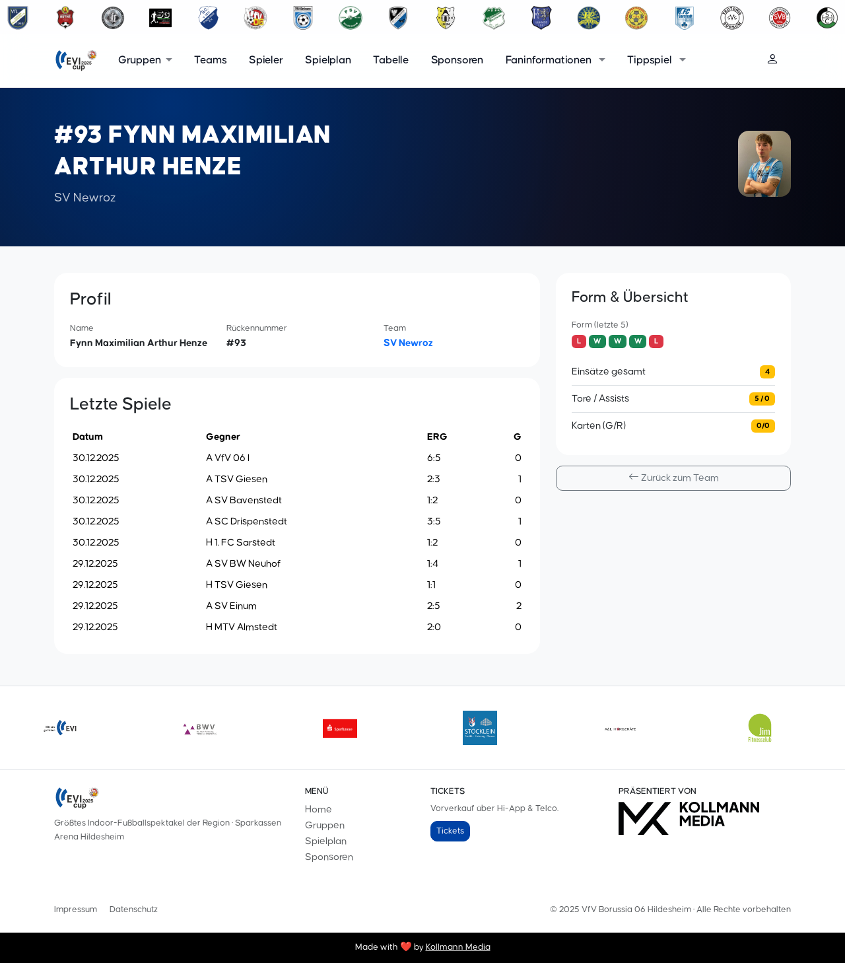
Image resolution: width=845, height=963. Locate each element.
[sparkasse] (340, 728)
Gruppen (325, 825)
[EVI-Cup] (76, 61)
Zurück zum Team (673, 478)
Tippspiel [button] (650, 60)
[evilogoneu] (60, 728)
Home (318, 809)
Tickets (450, 831)
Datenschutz (134, 909)
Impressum (75, 909)
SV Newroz (408, 343)
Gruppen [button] (139, 60)
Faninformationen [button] (550, 60)
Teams (210, 60)
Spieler (266, 60)
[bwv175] (200, 728)
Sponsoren (457, 60)
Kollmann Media (458, 947)
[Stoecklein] (480, 728)
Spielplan (328, 60)
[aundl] (620, 728)
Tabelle (391, 60)
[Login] (778, 60)
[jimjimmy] (760, 728)
